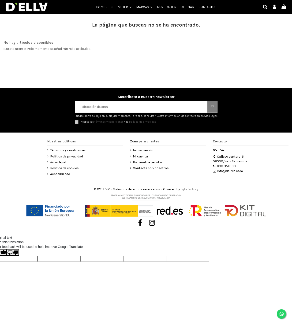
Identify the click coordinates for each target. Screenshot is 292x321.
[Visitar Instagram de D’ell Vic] (152, 223)
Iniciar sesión (143, 150)
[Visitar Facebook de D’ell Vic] (140, 223)
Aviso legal (58, 162)
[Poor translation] (13, 252)
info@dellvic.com (228, 171)
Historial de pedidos (148, 162)
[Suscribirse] (212, 107)
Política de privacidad (66, 156)
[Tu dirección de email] (141, 107)
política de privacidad (142, 121)
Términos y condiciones (68, 150)
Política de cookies (64, 168)
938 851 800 (224, 166)
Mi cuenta (140, 156)
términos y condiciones (109, 121)
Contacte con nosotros (151, 168)
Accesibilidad (60, 174)
